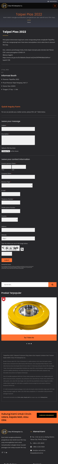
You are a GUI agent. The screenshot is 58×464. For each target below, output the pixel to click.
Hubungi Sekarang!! (46, 415)
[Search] (24, 284)
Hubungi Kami (44, 397)
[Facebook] (2, 452)
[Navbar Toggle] (55, 5)
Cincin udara (20, 397)
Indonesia (53, 1)
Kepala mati (27, 397)
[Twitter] (4, 452)
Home (29, 22)
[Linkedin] (6, 452)
